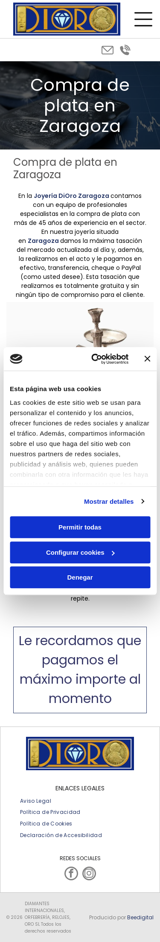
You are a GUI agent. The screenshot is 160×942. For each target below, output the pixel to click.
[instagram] (89, 874)
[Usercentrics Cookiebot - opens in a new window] (95, 359)
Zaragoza (43, 240)
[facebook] (71, 874)
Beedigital (140, 917)
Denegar (80, 577)
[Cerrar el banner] (147, 359)
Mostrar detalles (109, 501)
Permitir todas (80, 527)
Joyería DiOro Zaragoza (71, 195)
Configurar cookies (80, 552)
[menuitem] (36, 801)
